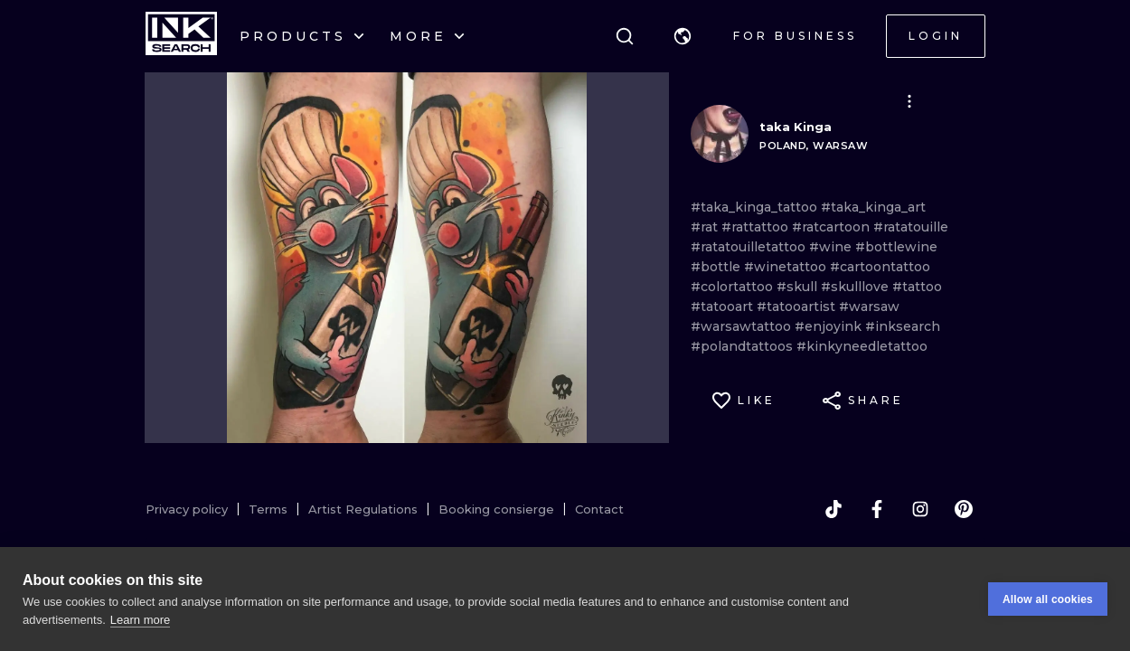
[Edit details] (909, 101)
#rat (706, 227)
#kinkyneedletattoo (862, 346)
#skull (799, 286)
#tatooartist (798, 306)
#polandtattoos (743, 346)
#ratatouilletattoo (750, 247)
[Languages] (682, 36)
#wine (832, 247)
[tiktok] (833, 509)
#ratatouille (910, 227)
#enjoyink (830, 326)
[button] (682, 36)
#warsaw (869, 306)
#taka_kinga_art (873, 207)
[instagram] (920, 509)
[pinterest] (963, 509)
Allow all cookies (1048, 599)
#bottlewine (896, 247)
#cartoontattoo (880, 267)
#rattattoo (756, 227)
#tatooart (724, 306)
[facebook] (877, 509)
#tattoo (917, 286)
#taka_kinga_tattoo (756, 207)
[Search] (624, 36)
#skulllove (856, 286)
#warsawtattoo (743, 326)
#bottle (717, 267)
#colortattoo (734, 286)
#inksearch (902, 326)
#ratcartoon (832, 227)
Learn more (140, 620)
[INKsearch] (181, 36)
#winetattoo (787, 267)
